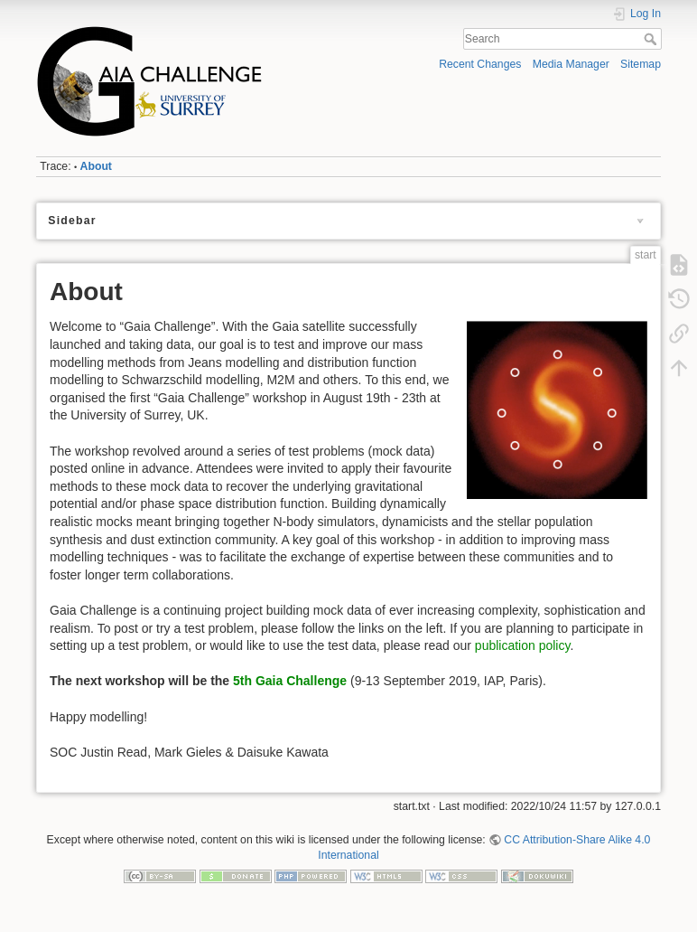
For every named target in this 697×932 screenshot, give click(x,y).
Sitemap (640, 64)
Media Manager (571, 64)
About (96, 166)
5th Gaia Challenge (290, 680)
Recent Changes (480, 64)
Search (652, 39)
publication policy (523, 645)
